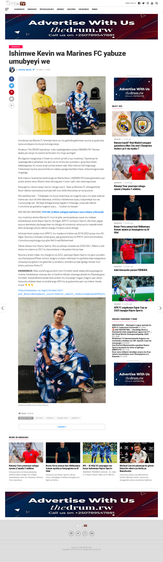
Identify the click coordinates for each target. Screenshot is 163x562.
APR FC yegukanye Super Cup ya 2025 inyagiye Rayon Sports (130, 309)
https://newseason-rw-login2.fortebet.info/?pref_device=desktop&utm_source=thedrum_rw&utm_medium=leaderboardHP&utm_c (62, 292)
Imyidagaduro (47, 9)
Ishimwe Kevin (62, 418)
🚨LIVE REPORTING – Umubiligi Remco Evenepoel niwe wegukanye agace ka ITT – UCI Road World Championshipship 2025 (132, 332)
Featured (39, 418)
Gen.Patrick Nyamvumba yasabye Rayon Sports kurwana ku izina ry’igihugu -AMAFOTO (130, 347)
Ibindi (94, 9)
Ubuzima (71, 9)
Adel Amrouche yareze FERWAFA (130, 270)
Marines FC (75, 418)
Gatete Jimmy (25, 69)
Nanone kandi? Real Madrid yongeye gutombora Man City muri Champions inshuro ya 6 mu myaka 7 (133, 145)
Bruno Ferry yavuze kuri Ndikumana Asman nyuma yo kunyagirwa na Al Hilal (132, 229)
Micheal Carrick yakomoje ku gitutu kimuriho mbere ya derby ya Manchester (137, 468)
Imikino (60, 9)
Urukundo (84, 9)
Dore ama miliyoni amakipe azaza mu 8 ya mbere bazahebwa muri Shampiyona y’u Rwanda (131, 354)
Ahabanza (19, 9)
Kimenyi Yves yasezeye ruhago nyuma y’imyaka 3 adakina (129, 188)
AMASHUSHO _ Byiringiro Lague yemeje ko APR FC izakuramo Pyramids (131, 326)
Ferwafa (49, 418)
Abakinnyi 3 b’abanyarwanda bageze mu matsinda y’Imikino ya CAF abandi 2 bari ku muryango (131, 340)
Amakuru (32, 9)
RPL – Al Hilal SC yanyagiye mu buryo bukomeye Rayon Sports (97, 467)
